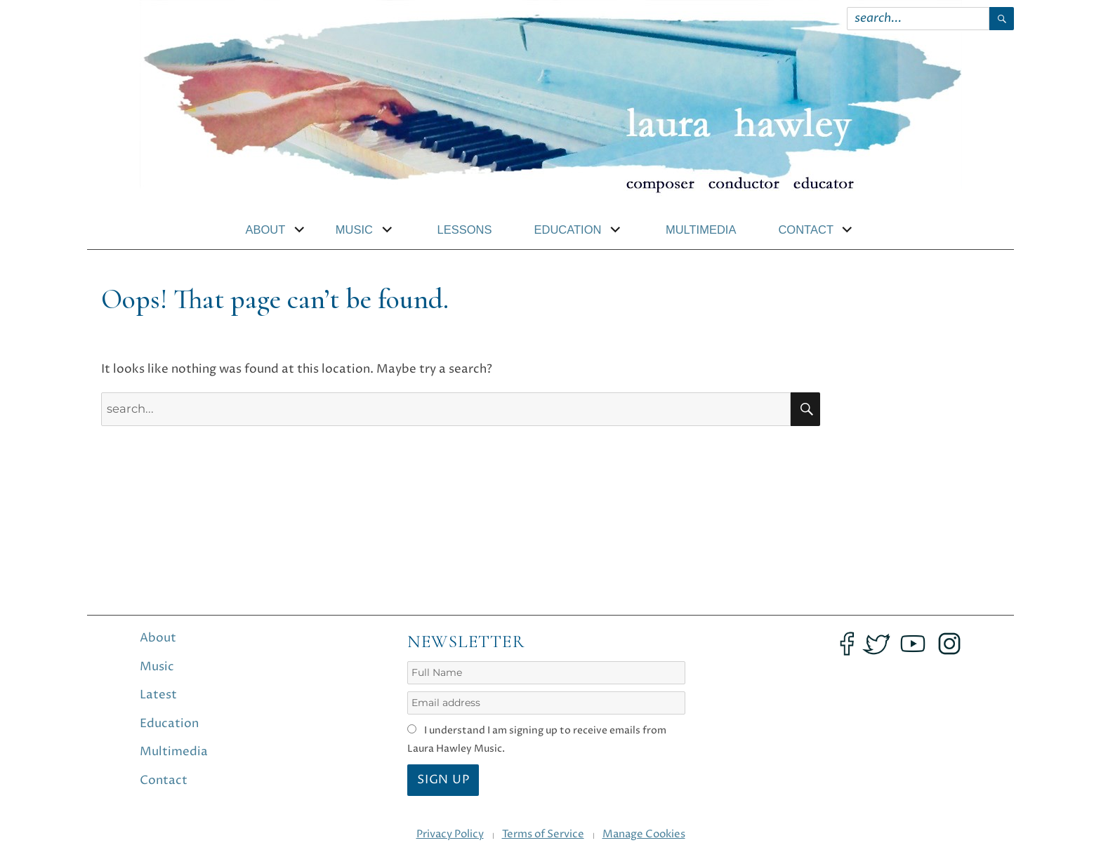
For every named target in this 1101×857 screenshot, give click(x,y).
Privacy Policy (450, 834)
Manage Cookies (643, 834)
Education (567, 229)
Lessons (464, 229)
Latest (158, 695)
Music (354, 229)
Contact (805, 229)
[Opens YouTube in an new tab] (913, 644)
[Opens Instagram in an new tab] (949, 644)
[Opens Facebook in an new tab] (847, 644)
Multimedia (701, 229)
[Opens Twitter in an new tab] (876, 644)
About (266, 229)
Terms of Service (543, 834)
